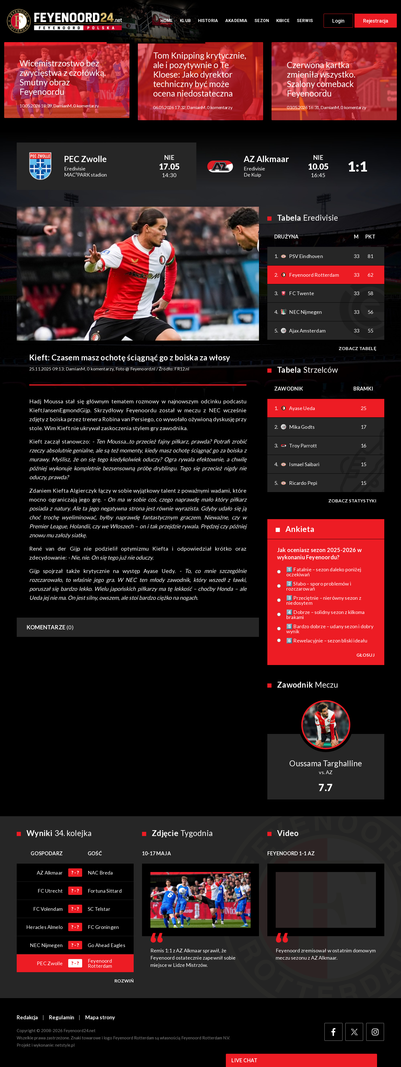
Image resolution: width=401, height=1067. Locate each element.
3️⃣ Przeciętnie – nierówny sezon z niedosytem (323, 602)
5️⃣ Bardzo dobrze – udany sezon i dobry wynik (330, 630)
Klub (185, 21)
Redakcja (27, 1019)
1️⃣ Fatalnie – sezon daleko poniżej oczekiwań (323, 573)
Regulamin (61, 1019)
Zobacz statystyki (352, 502)
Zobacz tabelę (357, 349)
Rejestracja (375, 22)
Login (338, 22)
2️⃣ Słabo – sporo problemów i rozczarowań (318, 587)
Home (166, 21)
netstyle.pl (65, 1046)
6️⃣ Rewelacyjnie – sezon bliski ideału (326, 641)
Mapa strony (100, 1019)
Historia (208, 21)
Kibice (283, 21)
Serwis (305, 21)
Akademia (236, 21)
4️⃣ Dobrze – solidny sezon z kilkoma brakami (325, 616)
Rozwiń (124, 982)
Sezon (262, 21)
